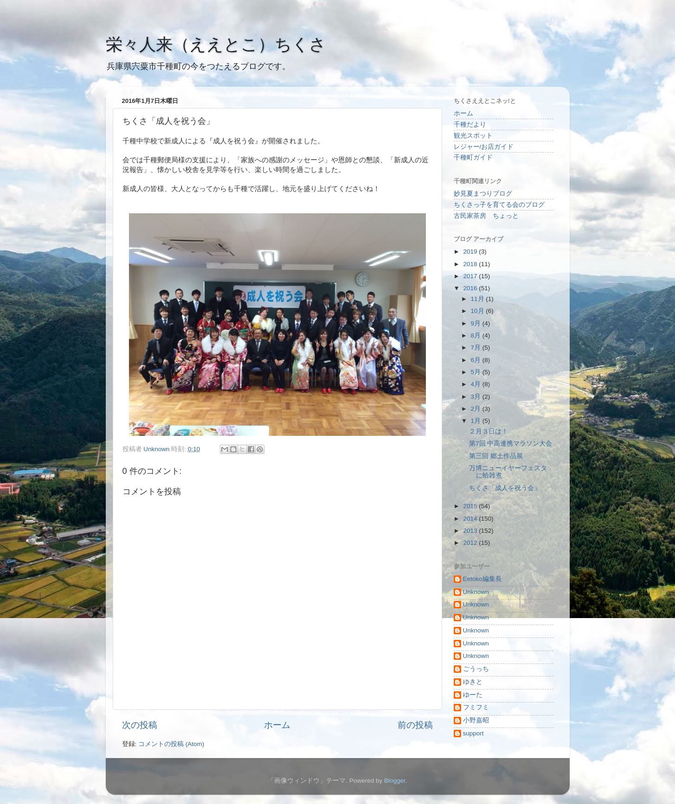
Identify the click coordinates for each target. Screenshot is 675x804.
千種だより (470, 124)
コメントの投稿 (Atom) (171, 743)
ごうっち (476, 668)
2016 (471, 288)
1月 (476, 420)
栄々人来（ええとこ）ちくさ (216, 44)
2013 (471, 530)
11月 (478, 298)
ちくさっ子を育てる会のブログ (499, 204)
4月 (476, 384)
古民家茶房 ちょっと (486, 215)
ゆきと (472, 681)
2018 (471, 264)
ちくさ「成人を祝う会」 (504, 488)
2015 (471, 506)
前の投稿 (415, 725)
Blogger (394, 780)
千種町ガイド (473, 157)
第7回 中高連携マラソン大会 (510, 443)
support (473, 733)
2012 (471, 542)
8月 (476, 335)
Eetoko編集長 (482, 578)
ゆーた (472, 694)
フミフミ (476, 707)
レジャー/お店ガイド (484, 146)
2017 (471, 276)
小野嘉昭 (476, 720)
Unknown (476, 591)
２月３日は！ (488, 431)
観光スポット (473, 135)
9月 (476, 323)
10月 (478, 310)
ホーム (277, 725)
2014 (471, 518)
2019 (471, 251)
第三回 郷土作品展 (496, 456)
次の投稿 (139, 725)
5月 (476, 372)
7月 (476, 347)
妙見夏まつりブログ (483, 193)
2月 (476, 408)
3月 (476, 396)
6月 (476, 360)
